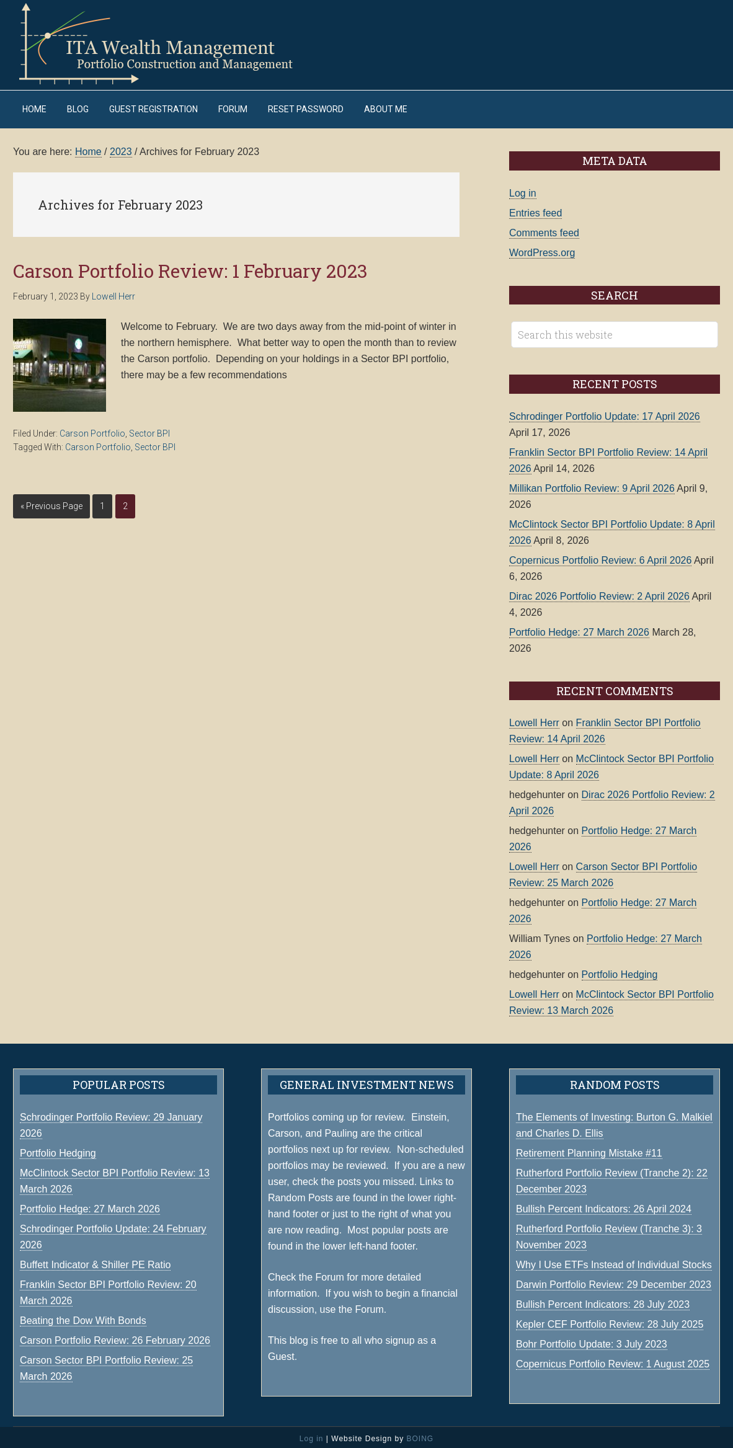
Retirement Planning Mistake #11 (589, 1150)
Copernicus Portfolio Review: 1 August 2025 (612, 1361)
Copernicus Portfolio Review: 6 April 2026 (600, 557)
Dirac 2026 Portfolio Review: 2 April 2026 (599, 593)
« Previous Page (51, 503)
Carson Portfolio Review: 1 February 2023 (190, 267)
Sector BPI (149, 430)
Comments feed (544, 229)
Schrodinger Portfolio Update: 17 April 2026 (604, 413)
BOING (419, 1435)
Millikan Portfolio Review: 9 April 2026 (592, 485)
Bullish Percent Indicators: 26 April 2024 (603, 1206)
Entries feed (535, 210)
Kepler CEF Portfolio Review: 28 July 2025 (609, 1321)
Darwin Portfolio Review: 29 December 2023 (613, 1281)
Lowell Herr (534, 719)
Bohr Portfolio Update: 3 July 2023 (591, 1341)
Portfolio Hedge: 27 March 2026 (579, 629)
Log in (522, 190)
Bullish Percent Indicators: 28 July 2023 (603, 1301)
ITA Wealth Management (168, 43)
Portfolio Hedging (620, 971)
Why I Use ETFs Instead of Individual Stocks (614, 1261)
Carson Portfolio (92, 430)
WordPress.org (542, 249)
